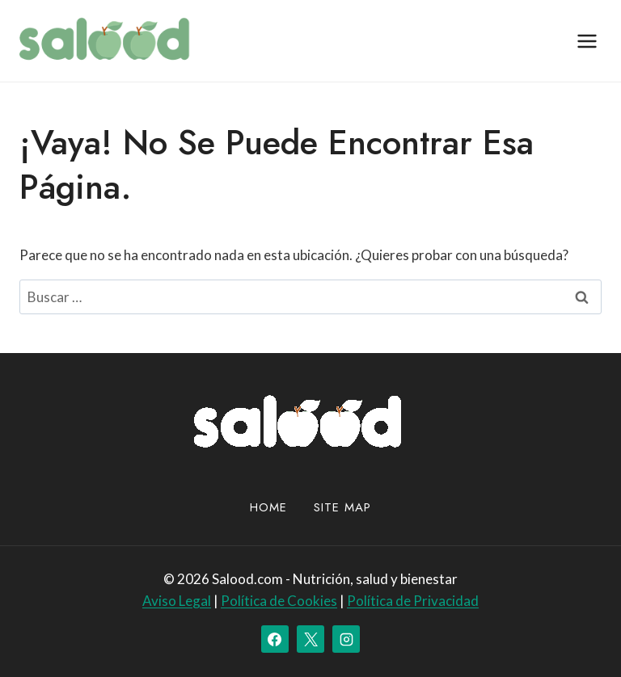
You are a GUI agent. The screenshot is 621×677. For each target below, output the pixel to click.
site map (342, 507)
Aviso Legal (176, 600)
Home (268, 507)
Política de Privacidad (413, 600)
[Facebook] (275, 639)
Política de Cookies (279, 600)
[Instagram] (346, 639)
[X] (310, 639)
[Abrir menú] (586, 41)
